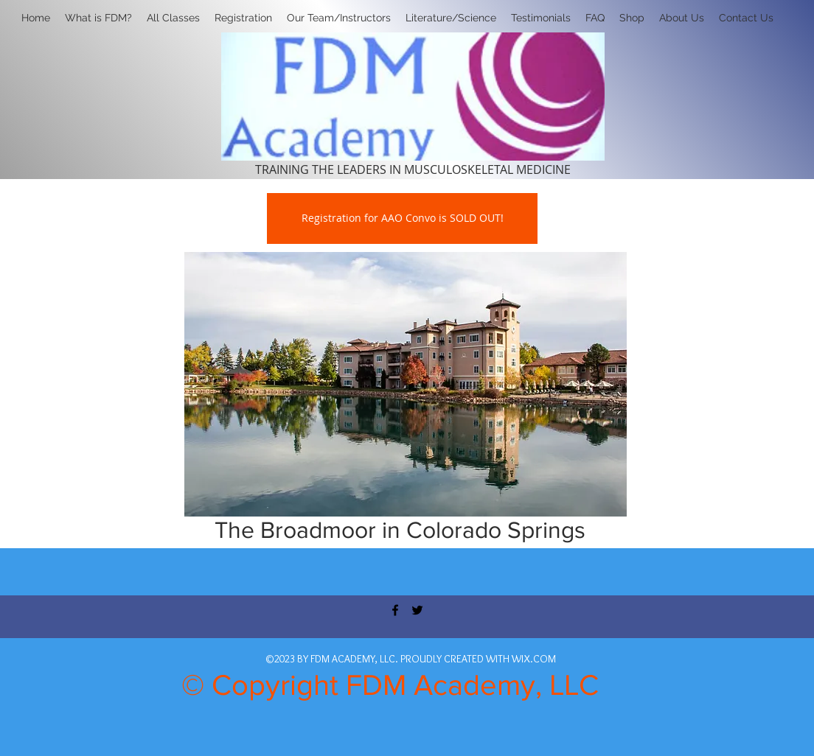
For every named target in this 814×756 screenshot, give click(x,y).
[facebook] (395, 610)
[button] (243, 17)
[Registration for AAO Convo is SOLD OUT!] (402, 218)
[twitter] (417, 610)
